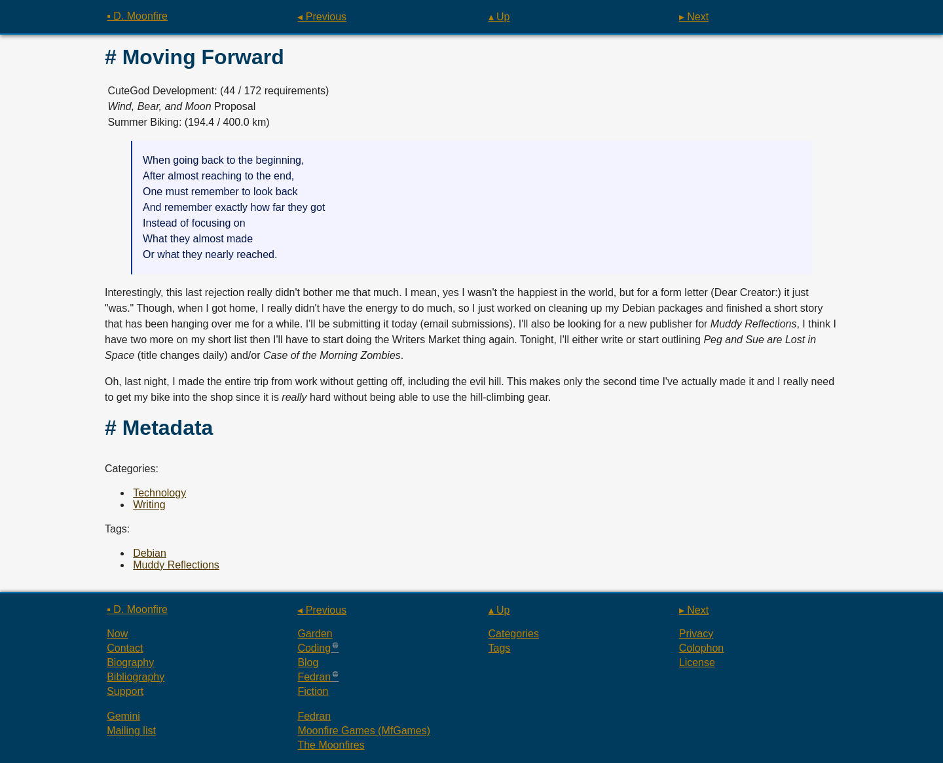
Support (125, 691)
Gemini (123, 716)
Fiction (312, 691)
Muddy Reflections (176, 564)
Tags (500, 648)
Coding (314, 648)
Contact (125, 648)
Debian (149, 553)
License (697, 662)
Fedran (314, 676)
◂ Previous (321, 16)
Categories (514, 633)
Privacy (696, 633)
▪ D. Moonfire (137, 16)
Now (117, 633)
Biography (130, 662)
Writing (149, 504)
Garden (314, 633)
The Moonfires (330, 745)
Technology (159, 492)
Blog (307, 662)
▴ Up (499, 16)
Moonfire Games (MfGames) (363, 730)
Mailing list (131, 730)
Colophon (701, 648)
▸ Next (694, 16)
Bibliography (135, 676)
